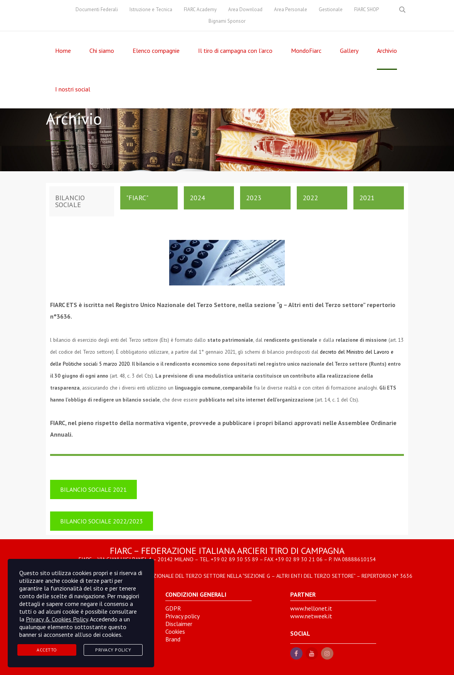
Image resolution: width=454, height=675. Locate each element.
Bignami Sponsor (227, 21)
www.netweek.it (311, 616)
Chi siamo (101, 50)
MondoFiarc (306, 50)
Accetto (47, 650)
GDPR (173, 608)
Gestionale (331, 9)
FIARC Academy (200, 9)
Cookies (175, 631)
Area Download (245, 9)
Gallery (349, 50)
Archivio (387, 50)
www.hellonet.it (311, 608)
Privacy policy (182, 616)
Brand (172, 639)
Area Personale (290, 9)
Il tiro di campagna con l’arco (235, 50)
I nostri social (72, 89)
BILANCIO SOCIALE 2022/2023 (101, 521)
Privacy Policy (113, 650)
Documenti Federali (97, 9)
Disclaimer (178, 624)
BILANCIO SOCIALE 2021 (93, 489)
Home (63, 50)
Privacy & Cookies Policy (57, 619)
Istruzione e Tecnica (150, 9)
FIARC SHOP (366, 9)
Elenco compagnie (156, 50)
